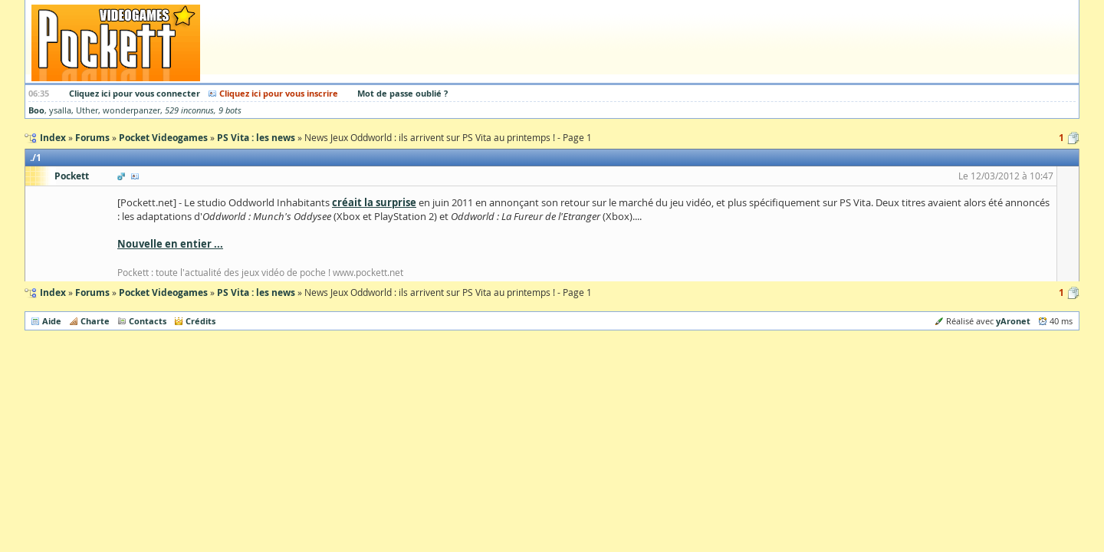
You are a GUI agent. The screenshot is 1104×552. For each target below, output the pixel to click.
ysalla (60, 110)
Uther (87, 110)
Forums (92, 292)
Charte (95, 321)
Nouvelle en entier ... (170, 244)
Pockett (71, 175)
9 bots (230, 110)
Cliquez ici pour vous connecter (134, 93)
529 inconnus (189, 110)
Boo (36, 110)
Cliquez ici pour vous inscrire (278, 93)
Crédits (200, 321)
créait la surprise (374, 202)
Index (53, 292)
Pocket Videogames (163, 292)
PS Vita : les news (256, 292)
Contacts (147, 321)
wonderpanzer (131, 110)
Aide (51, 321)
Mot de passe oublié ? (402, 93)
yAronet (1013, 321)
